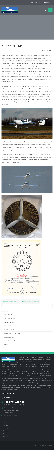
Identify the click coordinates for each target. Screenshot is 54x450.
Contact (5, 437)
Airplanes (5, 311)
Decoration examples (10, 341)
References (6, 431)
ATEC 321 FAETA (8, 315)
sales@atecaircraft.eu (10, 416)
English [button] (47, 2)
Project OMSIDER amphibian (12, 333)
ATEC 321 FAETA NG (9, 318)
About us (5, 425)
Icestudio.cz (49, 445)
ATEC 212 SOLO (8, 326)
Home (5, 422)
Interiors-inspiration (9, 337)
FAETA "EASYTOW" (9, 329)
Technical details (25, 302)
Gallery (36, 302)
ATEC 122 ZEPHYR (9, 322)
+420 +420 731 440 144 (10, 404)
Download (6, 434)
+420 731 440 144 (35, 2)
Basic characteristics (9, 302)
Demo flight (7, 344)
